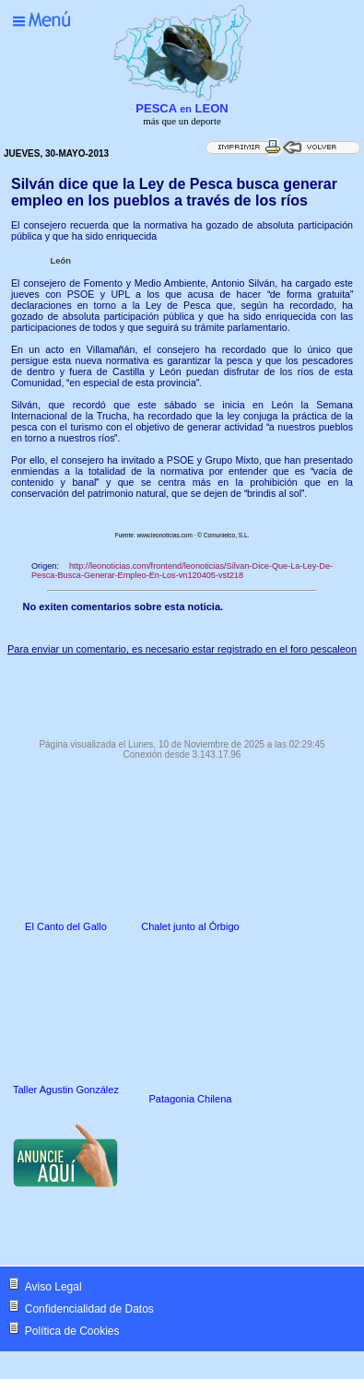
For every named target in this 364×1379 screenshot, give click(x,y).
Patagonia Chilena (190, 1098)
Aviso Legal (53, 1286)
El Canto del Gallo (66, 926)
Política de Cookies (72, 1331)
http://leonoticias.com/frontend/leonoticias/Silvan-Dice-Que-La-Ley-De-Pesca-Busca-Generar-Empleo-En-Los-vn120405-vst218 (182, 570)
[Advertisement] (182, 692)
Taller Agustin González (66, 1089)
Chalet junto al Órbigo (190, 926)
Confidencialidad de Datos (89, 1308)
